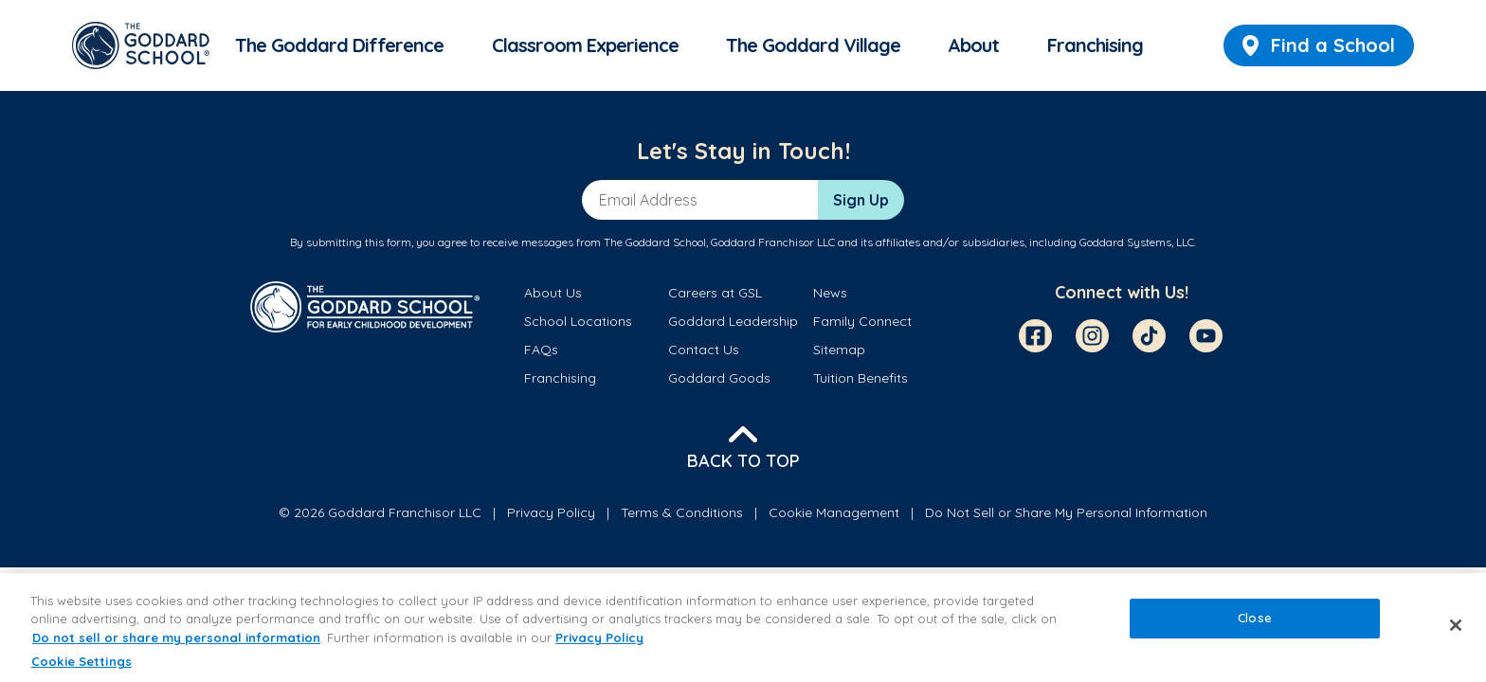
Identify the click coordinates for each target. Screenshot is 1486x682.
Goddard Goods (719, 377)
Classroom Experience (585, 45)
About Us (553, 292)
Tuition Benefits (860, 377)
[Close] (1456, 625)
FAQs (541, 349)
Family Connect (862, 321)
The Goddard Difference (339, 45)
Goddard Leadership (733, 321)
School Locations (578, 321)
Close (1255, 617)
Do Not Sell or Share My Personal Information (1066, 512)
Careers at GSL (715, 292)
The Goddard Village (813, 45)
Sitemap (839, 349)
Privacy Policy (551, 512)
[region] (743, 627)
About (973, 45)
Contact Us (703, 349)
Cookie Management (834, 512)
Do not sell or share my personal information (176, 637)
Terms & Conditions (682, 512)
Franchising (1095, 45)
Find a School (1318, 45)
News (830, 292)
